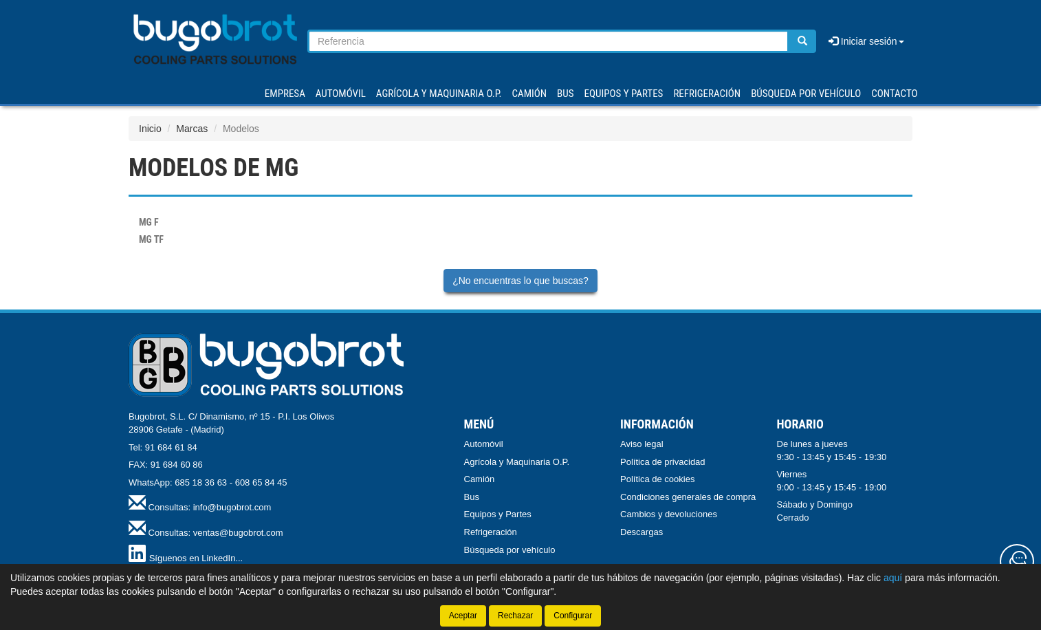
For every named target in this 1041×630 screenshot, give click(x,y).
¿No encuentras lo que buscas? (520, 280)
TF (151, 239)
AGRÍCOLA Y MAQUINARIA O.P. (439, 93)
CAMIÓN (529, 93)
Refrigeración (490, 532)
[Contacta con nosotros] (1017, 561)
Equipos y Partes (498, 514)
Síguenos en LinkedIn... (196, 558)
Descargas (641, 532)
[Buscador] (548, 41)
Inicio (150, 128)
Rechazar (515, 615)
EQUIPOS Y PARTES (623, 93)
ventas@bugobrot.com (238, 533)
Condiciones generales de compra (688, 497)
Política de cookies (657, 479)
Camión (479, 479)
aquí (893, 577)
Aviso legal (642, 444)
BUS (565, 93)
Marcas (192, 128)
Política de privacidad (662, 462)
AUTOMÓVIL (341, 93)
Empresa (285, 93)
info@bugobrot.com (232, 507)
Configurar (573, 615)
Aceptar (463, 615)
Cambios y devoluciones (668, 514)
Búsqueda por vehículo (806, 93)
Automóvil (483, 444)
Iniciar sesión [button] (866, 41)
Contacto (894, 93)
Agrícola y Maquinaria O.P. (517, 462)
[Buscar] (802, 41)
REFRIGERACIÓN (707, 93)
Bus (471, 497)
